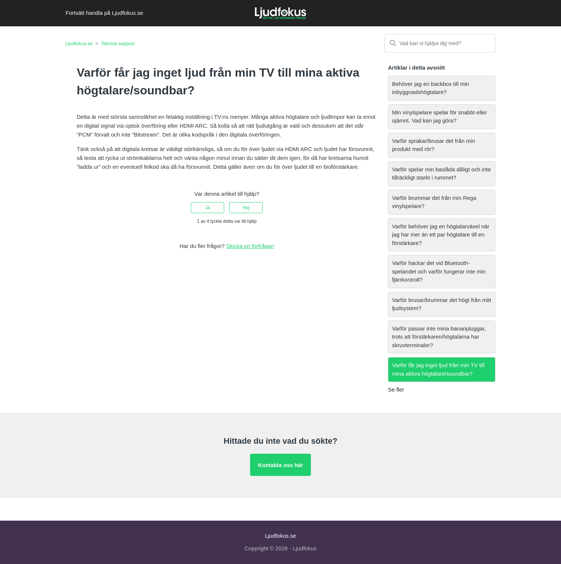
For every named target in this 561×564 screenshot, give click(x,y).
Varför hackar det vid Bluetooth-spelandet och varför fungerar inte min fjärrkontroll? (439, 271)
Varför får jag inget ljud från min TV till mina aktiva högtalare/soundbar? (438, 369)
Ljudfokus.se (79, 43)
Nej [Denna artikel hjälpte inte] (246, 207)
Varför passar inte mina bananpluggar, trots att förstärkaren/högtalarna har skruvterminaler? (439, 336)
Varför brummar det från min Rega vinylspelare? (434, 202)
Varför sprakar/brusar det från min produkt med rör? (433, 145)
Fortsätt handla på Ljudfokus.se (104, 13)
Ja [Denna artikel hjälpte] (207, 207)
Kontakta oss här (280, 465)
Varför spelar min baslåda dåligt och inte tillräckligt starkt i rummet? (441, 173)
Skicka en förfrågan (250, 246)
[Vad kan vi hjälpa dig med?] (440, 43)
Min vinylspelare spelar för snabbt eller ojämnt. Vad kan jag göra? (439, 116)
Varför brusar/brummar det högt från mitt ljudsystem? (441, 304)
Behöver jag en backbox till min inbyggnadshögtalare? (430, 88)
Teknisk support (118, 43)
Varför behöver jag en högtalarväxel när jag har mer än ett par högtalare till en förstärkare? (440, 234)
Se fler (396, 389)
